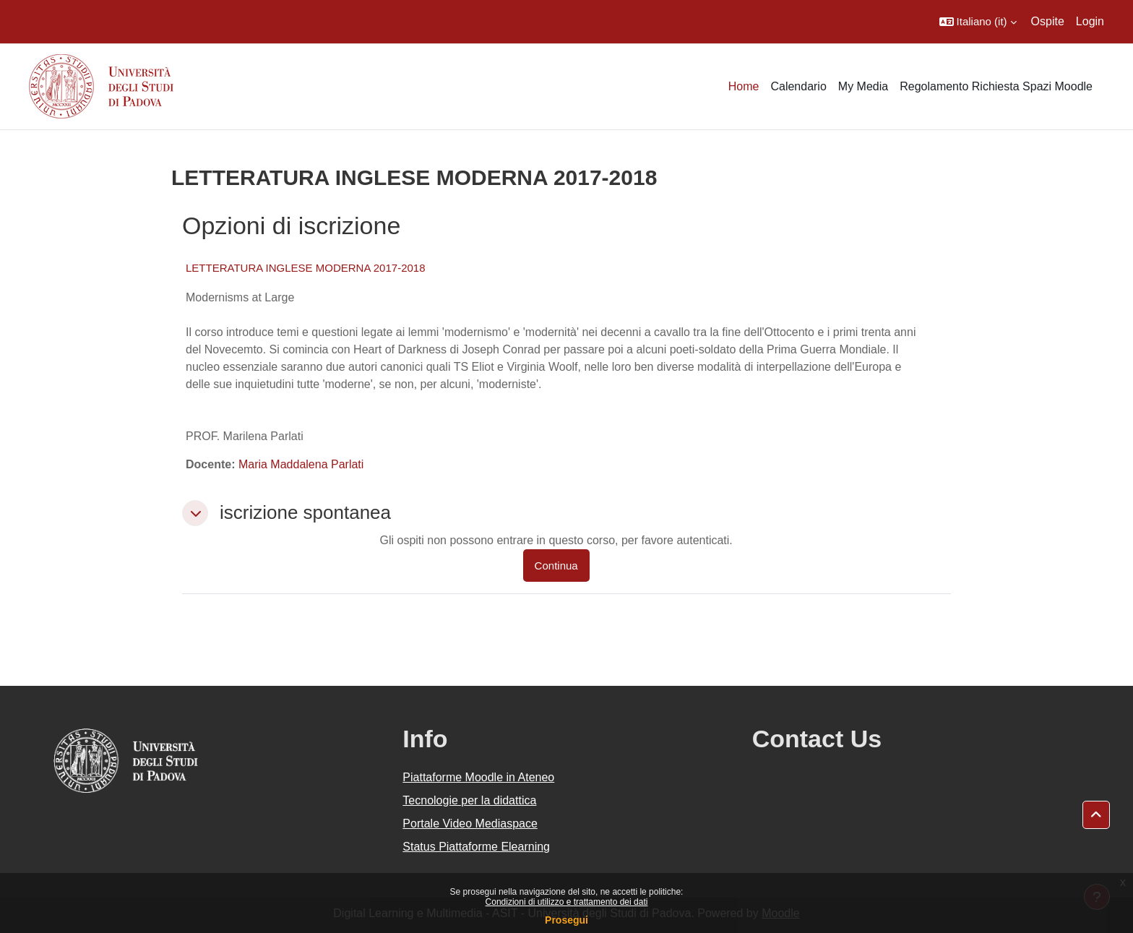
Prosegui (566, 920)
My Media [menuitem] (863, 86)
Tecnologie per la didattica (469, 800)
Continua (556, 565)
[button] (978, 21)
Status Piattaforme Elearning (476, 846)
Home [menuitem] (743, 86)
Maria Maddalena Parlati (300, 464)
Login (1090, 21)
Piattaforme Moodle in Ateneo (478, 777)
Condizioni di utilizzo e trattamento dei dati (567, 902)
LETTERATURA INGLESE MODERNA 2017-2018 (306, 268)
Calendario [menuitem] (798, 86)
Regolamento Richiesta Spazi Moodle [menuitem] (996, 86)
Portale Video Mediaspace (470, 823)
